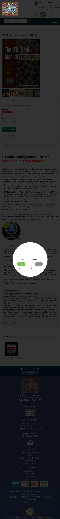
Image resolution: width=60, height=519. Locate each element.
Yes (21, 264)
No (39, 264)
